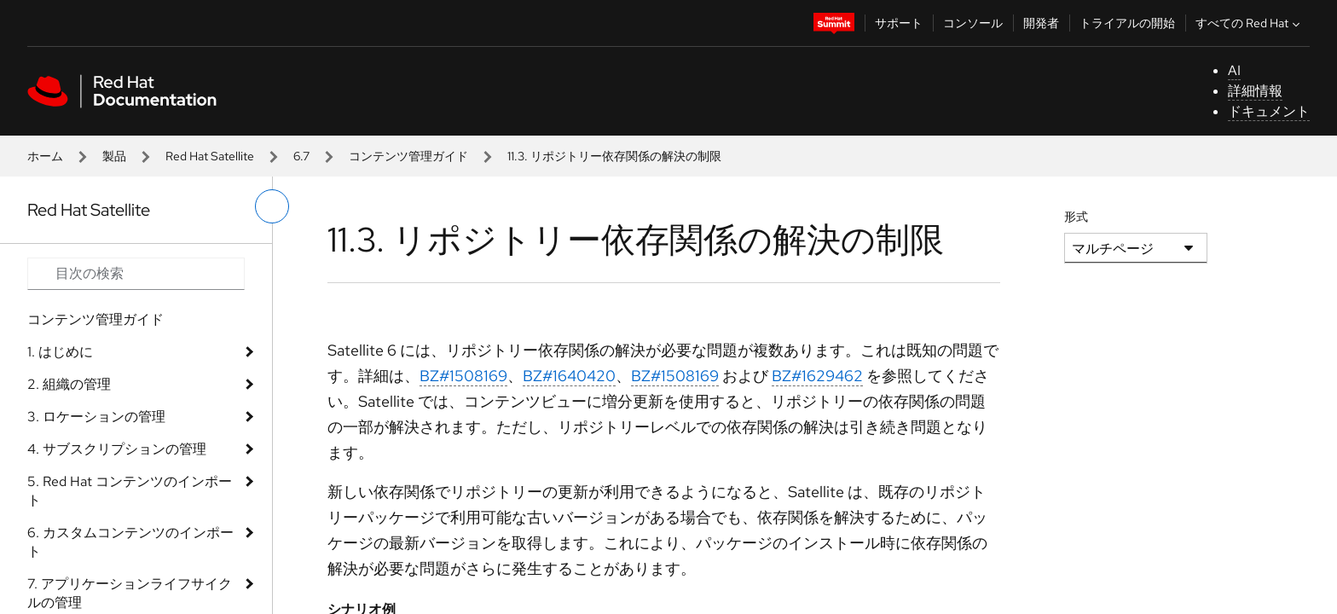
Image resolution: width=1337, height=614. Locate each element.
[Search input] (136, 274)
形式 (1076, 216)
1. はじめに (60, 352)
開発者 (1041, 23)
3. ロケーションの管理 (96, 417)
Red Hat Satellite (209, 156)
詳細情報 (1255, 91)
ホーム (45, 156)
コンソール (973, 23)
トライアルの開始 (1127, 23)
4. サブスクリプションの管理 (116, 449)
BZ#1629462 (817, 375)
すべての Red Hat (1249, 23)
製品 (114, 156)
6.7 (301, 156)
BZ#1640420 (569, 375)
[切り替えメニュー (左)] (272, 206)
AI (1234, 70)
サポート (899, 23)
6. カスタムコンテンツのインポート (130, 542)
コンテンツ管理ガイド (408, 156)
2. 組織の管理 (69, 384)
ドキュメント (1269, 111)
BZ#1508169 (463, 375)
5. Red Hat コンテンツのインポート (129, 490)
